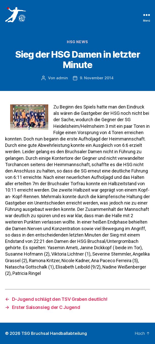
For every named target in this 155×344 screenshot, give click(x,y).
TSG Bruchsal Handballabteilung (54, 333)
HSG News (77, 42)
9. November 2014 (97, 77)
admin (62, 77)
